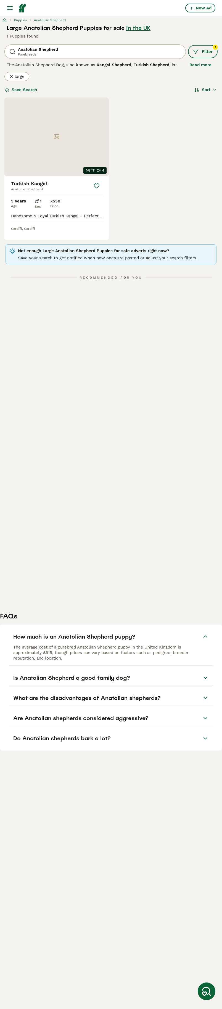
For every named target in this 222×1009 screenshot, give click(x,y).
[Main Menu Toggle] (9, 8)
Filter (205, 49)
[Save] (96, 185)
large (17, 76)
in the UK (138, 28)
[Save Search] (206, 991)
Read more (200, 64)
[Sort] (205, 89)
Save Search (21, 89)
